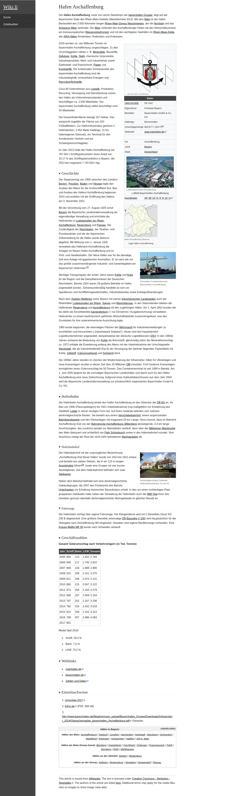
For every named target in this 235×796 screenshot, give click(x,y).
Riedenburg (135, 756)
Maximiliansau (124, 303)
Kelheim (103, 762)
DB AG (161, 402)
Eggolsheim (115, 745)
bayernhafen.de (75, 675)
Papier (97, 64)
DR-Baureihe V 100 (133, 518)
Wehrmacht (126, 327)
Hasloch (103, 734)
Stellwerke (65, 474)
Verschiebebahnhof (129, 415)
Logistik (95, 89)
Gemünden (127, 734)
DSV (153, 336)
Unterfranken (66, 489)
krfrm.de (70, 706)
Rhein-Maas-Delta (163, 32)
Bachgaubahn (130, 436)
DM (128, 364)
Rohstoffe (76, 82)
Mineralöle (99, 52)
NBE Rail (152, 494)
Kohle (74, 56)
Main (147, 19)
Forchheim (129, 745)
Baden (83, 183)
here (118, 783)
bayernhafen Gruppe (140, 15)
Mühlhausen (127, 749)
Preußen (73, 183)
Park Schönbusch (114, 432)
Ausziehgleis (66, 465)
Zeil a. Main (142, 738)
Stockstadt (65, 348)
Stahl (82, 56)
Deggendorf (144, 762)
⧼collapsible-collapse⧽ (168, 728)
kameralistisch (99, 311)
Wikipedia (94, 778)
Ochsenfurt (166, 734)
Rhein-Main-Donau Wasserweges (124, 23)
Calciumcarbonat (87, 353)
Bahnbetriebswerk (69, 419)
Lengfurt (114, 734)
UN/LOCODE (132, 103)
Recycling (64, 82)
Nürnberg (106, 749)
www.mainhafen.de (154, 131)
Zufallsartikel (10, 24)
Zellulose (64, 56)
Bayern (148, 146)
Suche (7, 17)
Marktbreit (91, 738)
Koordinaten (131, 198)
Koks (130, 275)
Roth (115, 749)
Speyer (106, 303)
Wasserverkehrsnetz (97, 32)
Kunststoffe (65, 69)
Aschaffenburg (67, 225)
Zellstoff (71, 353)
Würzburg (152, 734)
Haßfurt (130, 738)
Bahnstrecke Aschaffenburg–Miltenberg (114, 424)
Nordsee (159, 23)
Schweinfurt (117, 738)
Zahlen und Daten (76, 681)
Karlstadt (140, 734)
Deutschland (150, 152)
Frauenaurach (157, 745)
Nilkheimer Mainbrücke (162, 428)
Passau (101, 225)
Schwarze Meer (68, 28)
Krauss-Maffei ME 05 (71, 527)
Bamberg (101, 745)
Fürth (169, 745)
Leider (73, 411)
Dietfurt (123, 756)
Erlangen (142, 745)
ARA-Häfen (70, 36)
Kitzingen (104, 738)
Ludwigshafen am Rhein (90, 220)
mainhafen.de (73, 669)
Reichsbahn (86, 229)
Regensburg (84, 225)
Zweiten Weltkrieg (81, 299)
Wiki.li (10, 7)
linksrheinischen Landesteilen (139, 299)
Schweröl (108, 353)
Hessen (97, 183)
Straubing (130, 762)
